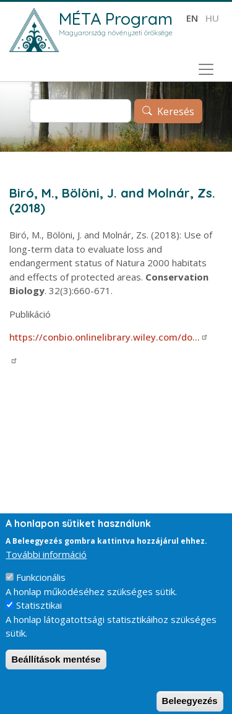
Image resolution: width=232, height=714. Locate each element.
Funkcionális (41, 587)
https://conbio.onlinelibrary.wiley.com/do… (108, 337)
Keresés (175, 111)
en (192, 18)
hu (212, 18)
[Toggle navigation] (206, 69)
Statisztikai (39, 615)
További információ (46, 564)
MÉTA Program (116, 18)
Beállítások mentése (55, 669)
